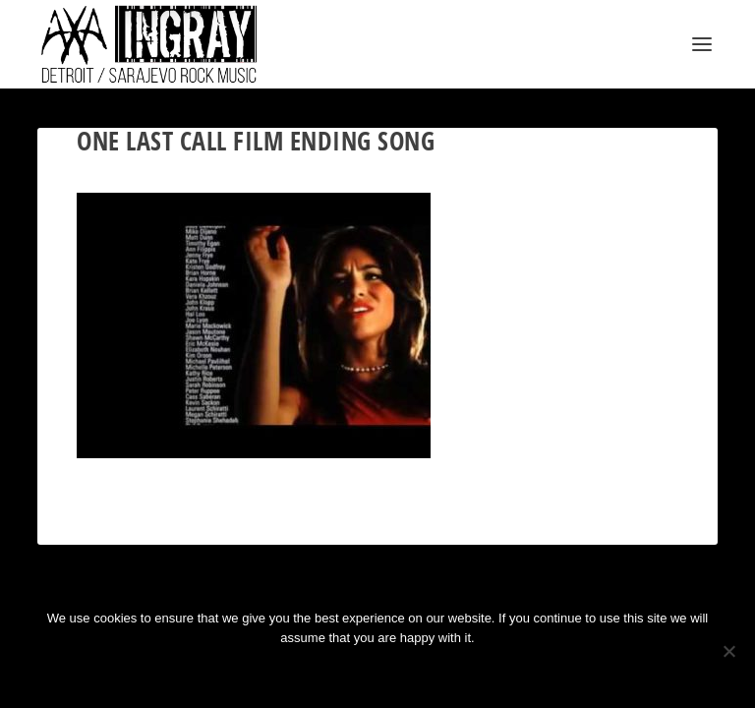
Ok (308, 671)
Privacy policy (403, 671)
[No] (728, 651)
